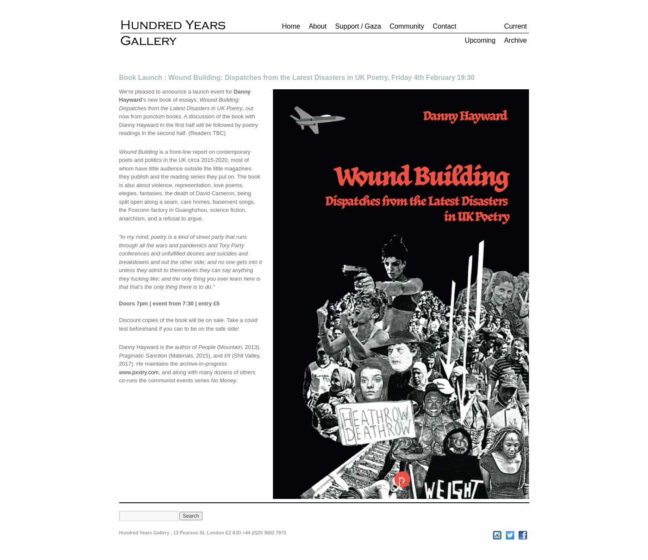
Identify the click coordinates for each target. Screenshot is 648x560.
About (318, 26)
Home (291, 26)
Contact (444, 26)
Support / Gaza (358, 26)
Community (407, 26)
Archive (515, 40)
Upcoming (480, 40)
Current (515, 26)
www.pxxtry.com (139, 372)
